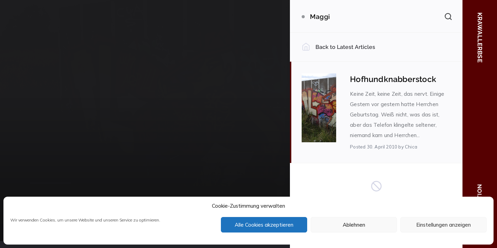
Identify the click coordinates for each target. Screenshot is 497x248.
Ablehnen (354, 224)
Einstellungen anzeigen (443, 224)
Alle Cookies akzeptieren (264, 224)
